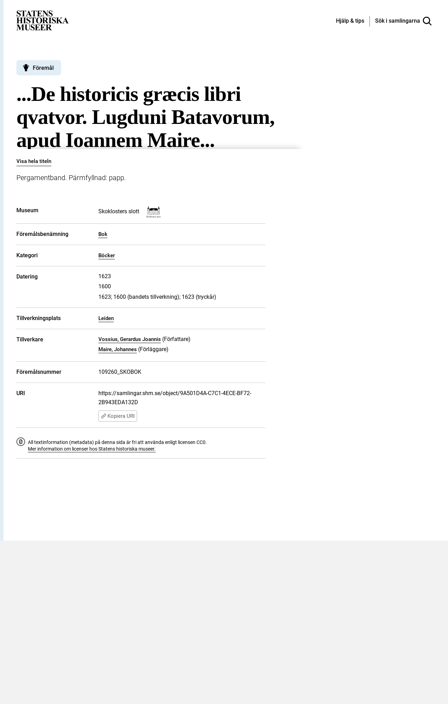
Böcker (106, 255)
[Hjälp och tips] (350, 21)
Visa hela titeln (33, 161)
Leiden (106, 318)
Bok (102, 234)
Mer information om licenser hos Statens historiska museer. (92, 449)
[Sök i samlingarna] (403, 21)
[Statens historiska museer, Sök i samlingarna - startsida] (42, 20)
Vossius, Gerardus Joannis (129, 339)
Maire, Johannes (117, 349)
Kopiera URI (118, 416)
